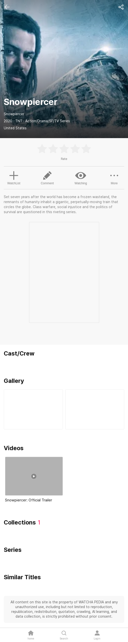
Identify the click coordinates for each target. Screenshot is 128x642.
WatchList (13, 177)
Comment (47, 177)
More (114, 177)
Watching (81, 177)
